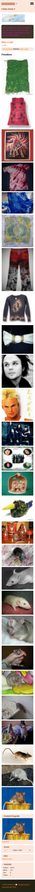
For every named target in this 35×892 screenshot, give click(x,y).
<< (5, 850)
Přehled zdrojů (7, 859)
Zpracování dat (7, 887)
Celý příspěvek (7, 49)
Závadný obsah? (23, 884)
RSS (14, 887)
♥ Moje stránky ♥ (8, 9)
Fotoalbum (5, 841)
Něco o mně (7, 42)
